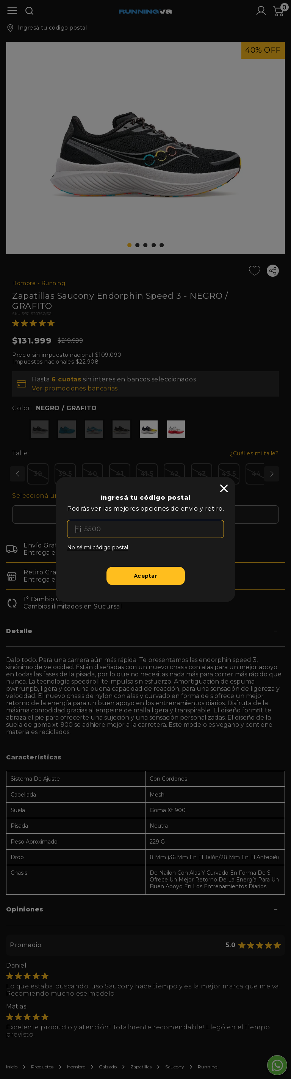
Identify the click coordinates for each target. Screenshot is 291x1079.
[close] (224, 488)
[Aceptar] (145, 576)
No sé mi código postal (97, 547)
